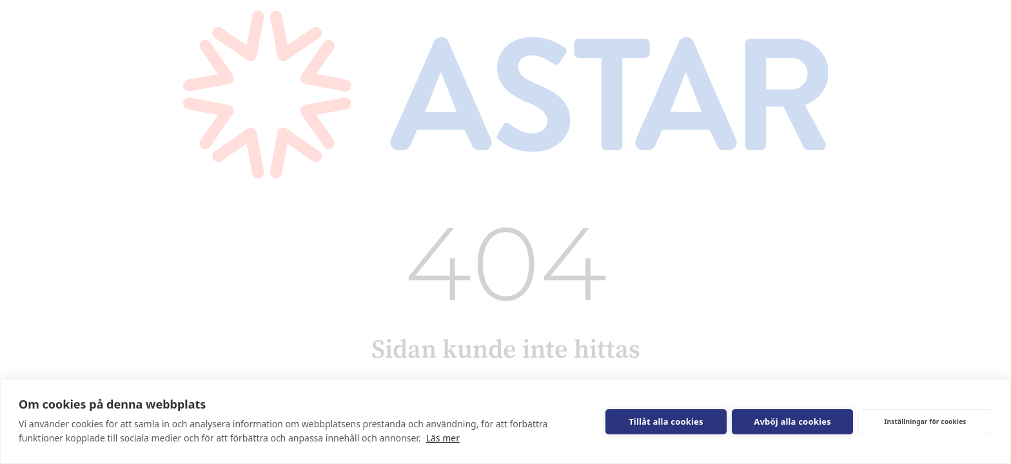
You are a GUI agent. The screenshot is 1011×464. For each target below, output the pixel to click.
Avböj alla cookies (792, 421)
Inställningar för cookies (925, 421)
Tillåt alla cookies (666, 421)
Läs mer (443, 438)
